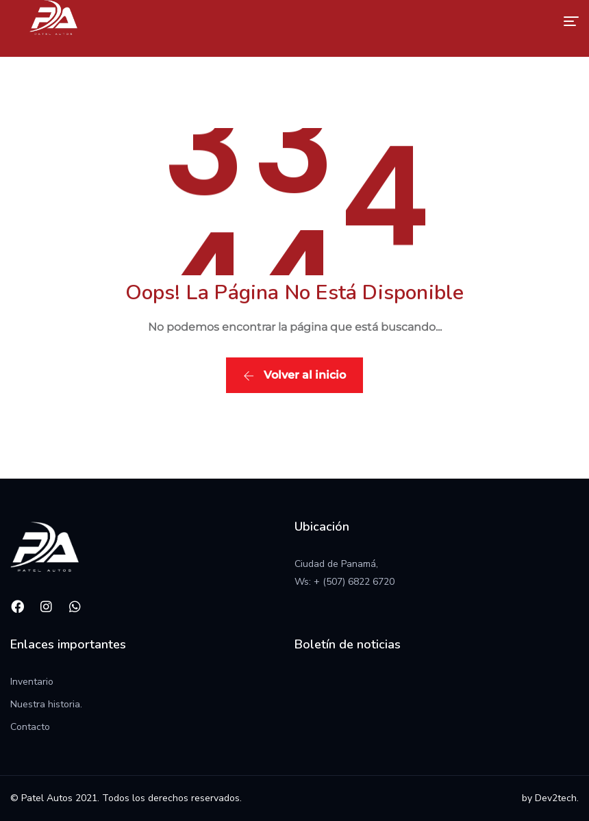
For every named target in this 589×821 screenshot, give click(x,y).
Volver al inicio (294, 374)
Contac (25, 726)
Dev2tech (556, 798)
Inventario (31, 681)
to (45, 726)
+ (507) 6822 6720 (354, 581)
